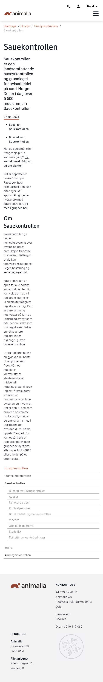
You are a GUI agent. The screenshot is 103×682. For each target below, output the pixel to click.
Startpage (10, 26)
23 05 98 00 (69, 592)
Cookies (61, 619)
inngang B (17, 668)
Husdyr (25, 26)
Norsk (92, 6)
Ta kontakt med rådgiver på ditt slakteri (17, 161)
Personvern (63, 614)
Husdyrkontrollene (46, 26)
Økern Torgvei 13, (22, 663)
